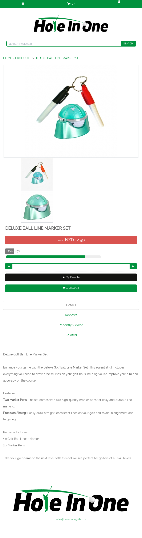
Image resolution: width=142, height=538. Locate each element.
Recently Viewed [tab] (71, 325)
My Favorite (71, 277)
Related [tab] (71, 335)
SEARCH (128, 43)
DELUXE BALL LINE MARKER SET (58, 58)
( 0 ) (70, 3)
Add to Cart (71, 288)
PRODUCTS (23, 58)
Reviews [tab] (71, 315)
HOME (7, 58)
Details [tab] (71, 305)
